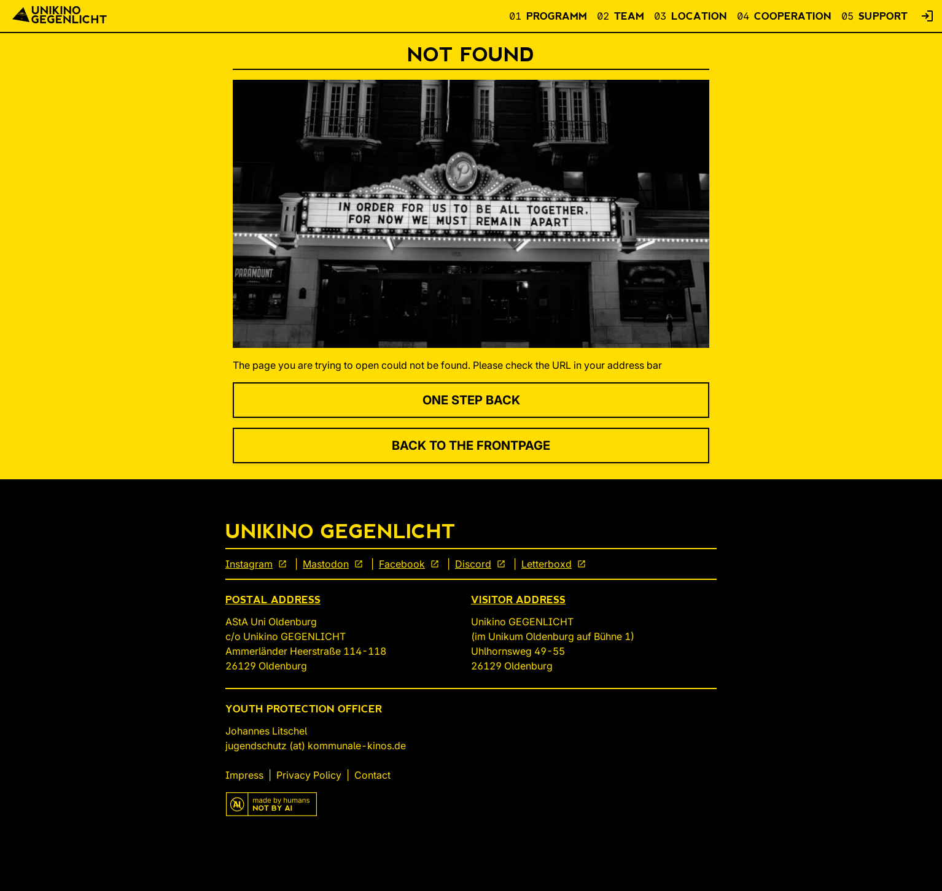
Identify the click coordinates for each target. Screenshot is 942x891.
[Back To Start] (59, 16)
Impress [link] (244, 775)
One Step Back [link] (471, 400)
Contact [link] (372, 775)
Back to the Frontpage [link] (471, 445)
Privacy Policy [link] (308, 775)
